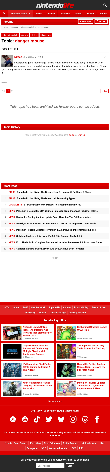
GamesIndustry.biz (58, 448)
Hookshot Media (18, 432)
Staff (25, 307)
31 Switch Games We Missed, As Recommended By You (45, 204)
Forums (8, 21)
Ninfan (18, 56)
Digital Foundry (70, 443)
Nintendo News (89, 443)
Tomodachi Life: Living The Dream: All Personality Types (42, 198)
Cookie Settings (58, 312)
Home (6, 27)
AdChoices (78, 432)
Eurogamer (32, 448)
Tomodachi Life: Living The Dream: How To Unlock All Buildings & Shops (50, 192)
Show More (55, 401)
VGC (44, 448)
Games (24, 35)
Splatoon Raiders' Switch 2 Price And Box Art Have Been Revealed (46, 248)
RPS (81, 448)
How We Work (38, 307)
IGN (102, 443)
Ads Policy (30, 312)
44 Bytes (68, 432)
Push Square (20, 443)
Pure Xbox (35, 443)
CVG (74, 448)
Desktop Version (77, 312)
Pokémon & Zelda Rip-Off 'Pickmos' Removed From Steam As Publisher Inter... (53, 211)
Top (7, 307)
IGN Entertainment (44, 432)
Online (34, 35)
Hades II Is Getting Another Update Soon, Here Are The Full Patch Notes (50, 217)
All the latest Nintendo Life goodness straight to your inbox (55, 459)
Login (72, 135)
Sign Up (82, 135)
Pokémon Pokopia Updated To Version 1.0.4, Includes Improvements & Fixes (52, 229)
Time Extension (52, 443)
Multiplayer (46, 35)
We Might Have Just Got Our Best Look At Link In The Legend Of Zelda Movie (52, 223)
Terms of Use (99, 307)
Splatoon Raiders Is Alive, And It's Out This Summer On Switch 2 (45, 236)
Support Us (54, 307)
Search (101, 21)
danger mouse (29, 41)
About (16, 307)
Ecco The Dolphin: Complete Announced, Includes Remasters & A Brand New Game (55, 242)
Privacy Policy (81, 307)
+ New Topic (85, 21)
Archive (42, 312)
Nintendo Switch (27, 27)
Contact (67, 307)
